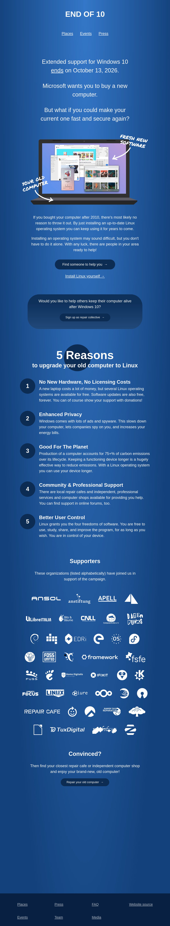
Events (86, 33)
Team (59, 917)
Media (96, 917)
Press (103, 33)
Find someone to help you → (85, 266)
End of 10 (85, 14)
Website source (141, 904)
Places (67, 33)
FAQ (95, 904)
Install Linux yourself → (85, 280)
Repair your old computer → (85, 790)
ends (57, 70)
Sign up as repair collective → (85, 323)
